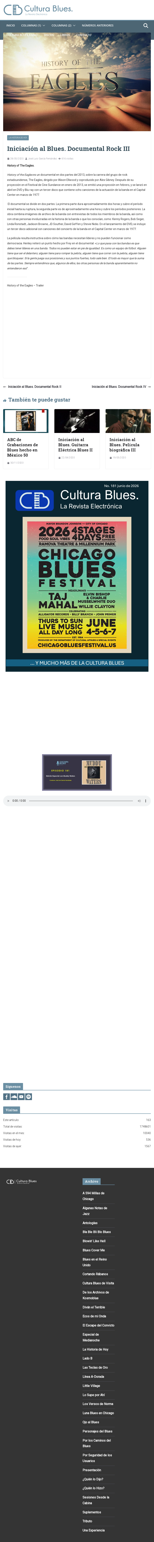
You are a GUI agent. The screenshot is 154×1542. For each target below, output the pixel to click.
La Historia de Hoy (18, 138)
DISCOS (49, 35)
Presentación (92, 1470)
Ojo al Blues (91, 1422)
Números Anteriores (98, 25)
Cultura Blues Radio (22, 35)
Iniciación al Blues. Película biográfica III (125, 444)
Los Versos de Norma (98, 1404)
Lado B (87, 1358)
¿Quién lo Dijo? (93, 1479)
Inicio (10, 25)
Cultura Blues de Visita (98, 1283)
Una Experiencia (94, 1530)
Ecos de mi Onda (94, 1316)
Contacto (83, 35)
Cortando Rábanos (95, 1274)
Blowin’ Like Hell (94, 1241)
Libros (65, 35)
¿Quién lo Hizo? (93, 1488)
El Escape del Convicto (98, 1325)
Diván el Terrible (94, 1307)
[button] (43, 25)
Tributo (87, 1521)
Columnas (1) (31, 25)
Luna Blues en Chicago (98, 1413)
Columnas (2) (61, 25)
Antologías (90, 1223)
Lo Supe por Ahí (94, 1395)
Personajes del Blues (97, 1431)
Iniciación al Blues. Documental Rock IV (121, 387)
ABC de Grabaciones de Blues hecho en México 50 (22, 447)
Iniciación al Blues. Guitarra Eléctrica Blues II (75, 444)
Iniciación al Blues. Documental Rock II (32, 387)
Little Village (91, 1386)
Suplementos (92, 1512)
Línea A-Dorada (93, 1377)
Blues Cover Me (94, 1250)
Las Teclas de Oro (95, 1367)
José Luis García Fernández (42, 158)
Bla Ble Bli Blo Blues (97, 1232)
